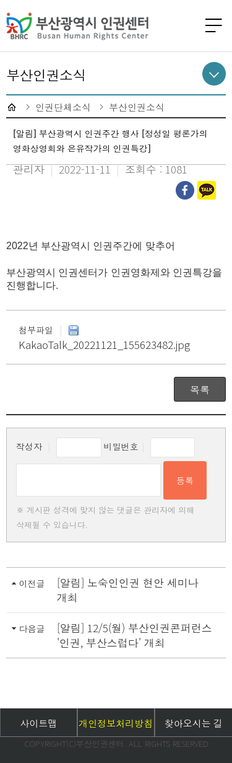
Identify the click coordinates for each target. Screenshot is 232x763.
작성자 (29, 446)
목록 (200, 389)
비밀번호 (121, 446)
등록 (185, 480)
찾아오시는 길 (194, 723)
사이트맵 (38, 723)
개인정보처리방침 (116, 723)
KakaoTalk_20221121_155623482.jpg (104, 338)
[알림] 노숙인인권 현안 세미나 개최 (128, 590)
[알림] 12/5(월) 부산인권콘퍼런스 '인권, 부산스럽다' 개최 (134, 635)
